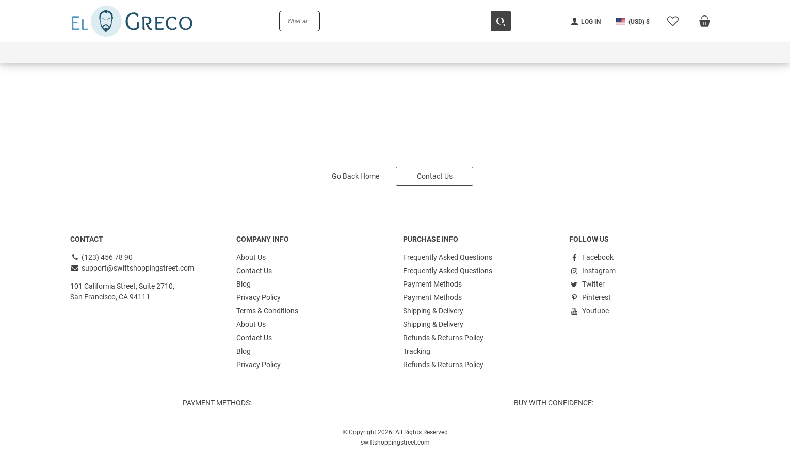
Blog (243, 284)
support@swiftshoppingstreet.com (132, 268)
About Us (251, 257)
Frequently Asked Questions (447, 257)
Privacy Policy (258, 297)
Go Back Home (355, 176)
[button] (633, 21)
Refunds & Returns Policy (443, 338)
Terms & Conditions (267, 311)
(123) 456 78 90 (101, 257)
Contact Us (435, 176)
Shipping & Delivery (433, 311)
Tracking (416, 351)
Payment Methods (432, 284)
